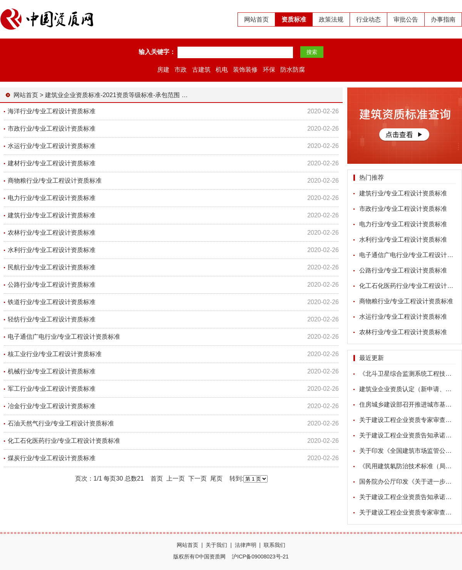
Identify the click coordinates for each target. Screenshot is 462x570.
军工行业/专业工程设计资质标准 (51, 388)
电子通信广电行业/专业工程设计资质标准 (64, 336)
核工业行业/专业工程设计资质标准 (55, 354)
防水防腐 (292, 69)
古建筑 (201, 69)
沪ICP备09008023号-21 (260, 556)
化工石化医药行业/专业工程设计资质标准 (64, 440)
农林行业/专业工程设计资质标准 (403, 332)
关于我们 (216, 545)
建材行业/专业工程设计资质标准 (51, 163)
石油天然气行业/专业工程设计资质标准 (61, 423)
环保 (269, 69)
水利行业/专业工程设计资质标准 (403, 239)
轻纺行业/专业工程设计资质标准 (51, 319)
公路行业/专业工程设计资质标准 (403, 270)
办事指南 (443, 19)
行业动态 (368, 19)
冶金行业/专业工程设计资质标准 (51, 406)
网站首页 (256, 19)
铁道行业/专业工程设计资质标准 (51, 302)
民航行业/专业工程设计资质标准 (51, 267)
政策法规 (331, 19)
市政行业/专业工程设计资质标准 (403, 208)
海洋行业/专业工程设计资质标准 (51, 111)
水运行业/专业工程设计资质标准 (403, 316)
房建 (163, 69)
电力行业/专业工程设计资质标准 (403, 224)
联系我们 (274, 545)
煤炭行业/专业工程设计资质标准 (51, 458)
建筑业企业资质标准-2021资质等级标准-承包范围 (112, 95)
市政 (180, 69)
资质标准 (293, 19)
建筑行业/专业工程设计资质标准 (403, 193)
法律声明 (245, 545)
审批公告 (405, 19)
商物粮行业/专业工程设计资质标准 (406, 301)
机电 (222, 69)
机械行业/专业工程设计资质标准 (51, 371)
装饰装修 (245, 69)
